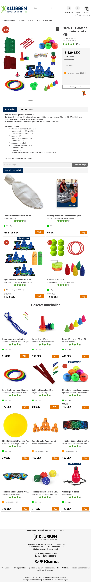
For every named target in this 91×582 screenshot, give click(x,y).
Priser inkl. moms (82, 15)
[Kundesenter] (69, 8)
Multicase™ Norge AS (62, 580)
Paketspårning (42, 530)
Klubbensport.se (28, 568)
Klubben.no (66, 568)
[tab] (10, 109)
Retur (51, 530)
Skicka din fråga (80, 165)
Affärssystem (26, 580)
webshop (38, 580)
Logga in (78, 8)
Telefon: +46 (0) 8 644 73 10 (45, 556)
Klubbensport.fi (84, 568)
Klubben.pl (49, 570)
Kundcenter (31, 530)
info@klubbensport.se (48, 554)
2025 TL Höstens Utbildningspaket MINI (36, 20)
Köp (83, 233)
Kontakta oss (59, 530)
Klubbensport (13, 20)
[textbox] (38, 164)
